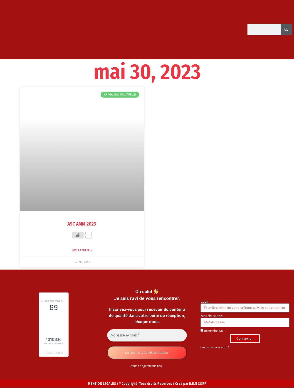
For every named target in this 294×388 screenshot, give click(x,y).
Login (204, 301)
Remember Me (211, 330)
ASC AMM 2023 (81, 224)
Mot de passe (211, 316)
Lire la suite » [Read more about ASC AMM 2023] (82, 250)
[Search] (286, 29)
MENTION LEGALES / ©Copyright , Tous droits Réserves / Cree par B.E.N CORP (147, 383)
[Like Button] (78, 235)
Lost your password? (214, 347)
